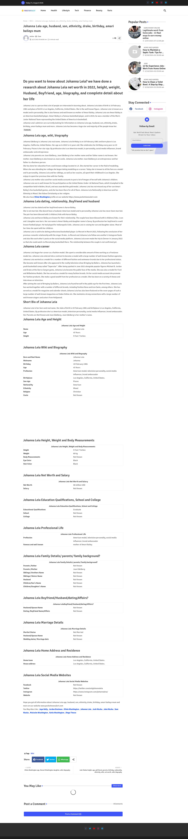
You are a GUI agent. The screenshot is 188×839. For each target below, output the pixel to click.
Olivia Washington (42, 197)
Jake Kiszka (109, 709)
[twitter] (152, 2)
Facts (109, 10)
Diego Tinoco (71, 713)
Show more (117, 786)
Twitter (52, 760)
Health (54, 10)
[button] (164, 10)
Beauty (99, 10)
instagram (158, 109)
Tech (77, 10)
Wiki (31, 21)
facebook (139, 109)
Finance (87, 10)
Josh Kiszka (98, 709)
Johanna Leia (86, 709)
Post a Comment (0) (73, 814)
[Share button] (73, 759)
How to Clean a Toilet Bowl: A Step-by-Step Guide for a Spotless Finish (153, 83)
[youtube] (157, 2)
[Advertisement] (73, 60)
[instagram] (161, 2)
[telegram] (165, 2)
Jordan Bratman (56, 709)
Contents (27, 130)
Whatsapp (64, 760)
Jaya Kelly (43, 709)
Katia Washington (57, 713)
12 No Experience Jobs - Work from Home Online (154, 67)
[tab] (43, 10)
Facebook (39, 760)
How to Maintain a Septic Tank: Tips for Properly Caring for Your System (152, 51)
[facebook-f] (148, 2)
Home (43, 10)
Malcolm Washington (39, 713)
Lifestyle (66, 10)
